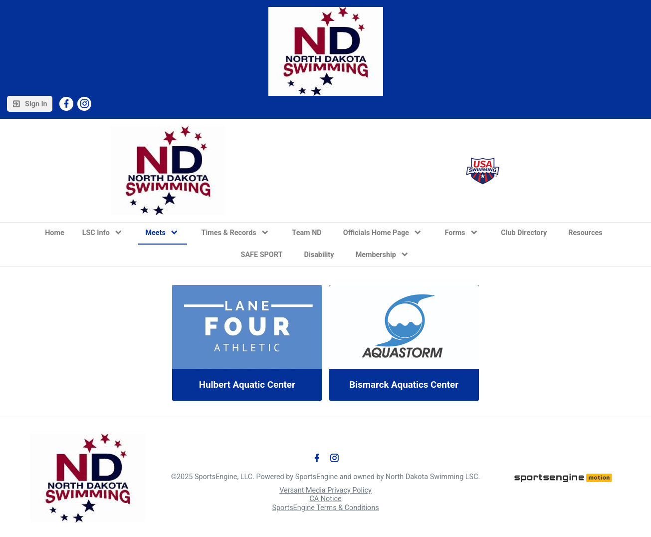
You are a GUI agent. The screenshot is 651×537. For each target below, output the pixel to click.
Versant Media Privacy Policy (325, 490)
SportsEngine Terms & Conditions (325, 508)
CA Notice (325, 499)
